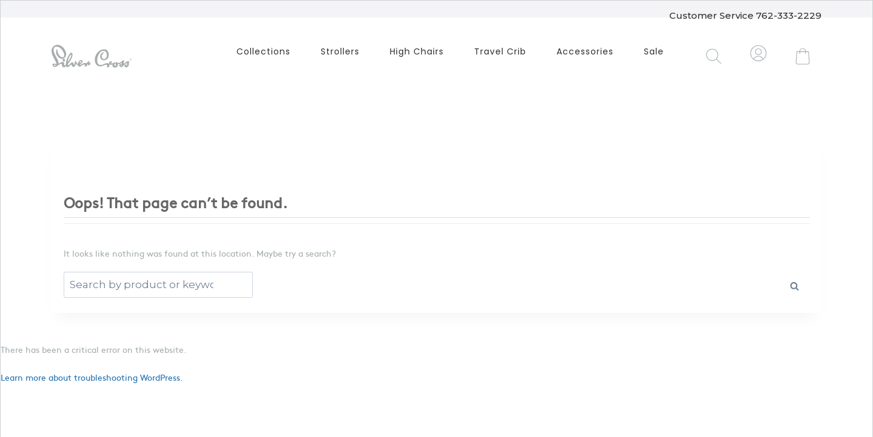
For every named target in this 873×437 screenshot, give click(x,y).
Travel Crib (500, 51)
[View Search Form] (714, 56)
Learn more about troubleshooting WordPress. (92, 377)
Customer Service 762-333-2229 (745, 14)
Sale (654, 51)
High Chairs (417, 51)
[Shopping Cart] (803, 56)
